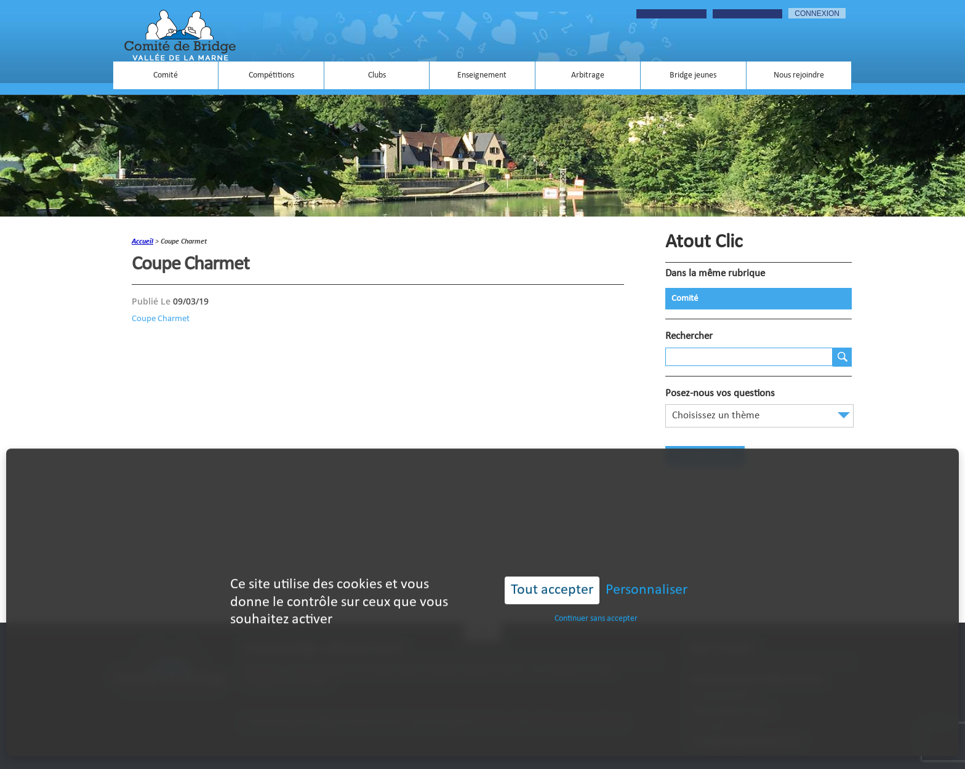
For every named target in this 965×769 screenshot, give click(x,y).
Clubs (377, 75)
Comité (165, 75)
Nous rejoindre (799, 75)
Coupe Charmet (161, 319)
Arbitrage (587, 75)
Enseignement (482, 75)
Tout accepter (552, 574)
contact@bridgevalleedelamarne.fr (746, 742)
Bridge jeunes (693, 75)
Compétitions (271, 75)
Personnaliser (646, 574)
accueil (142, 241)
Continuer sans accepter (596, 602)
